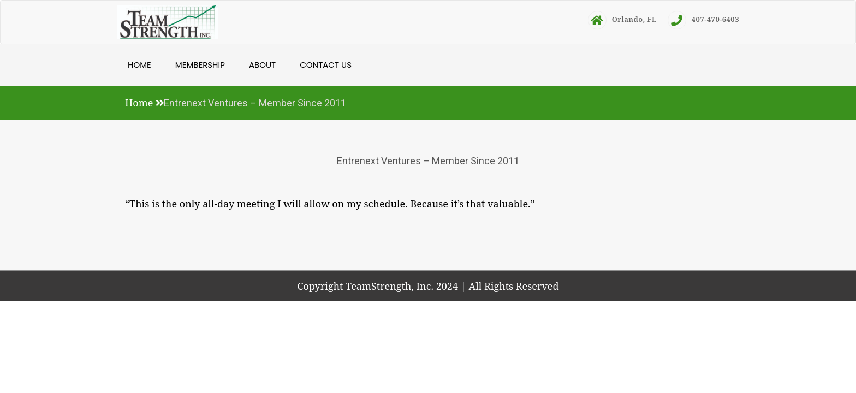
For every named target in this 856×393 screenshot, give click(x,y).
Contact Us (326, 64)
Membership (200, 64)
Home (139, 64)
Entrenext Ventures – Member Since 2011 (428, 160)
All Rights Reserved (513, 286)
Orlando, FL (622, 19)
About (262, 64)
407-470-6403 (703, 19)
